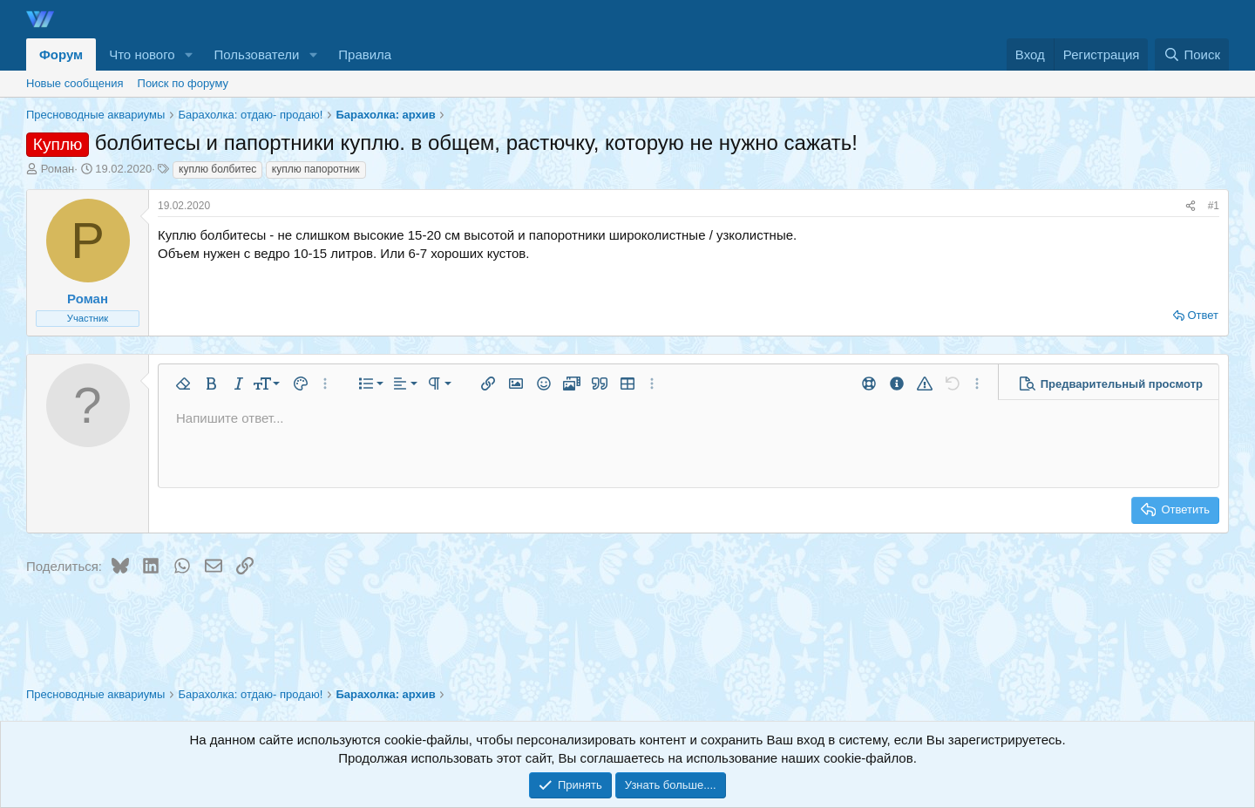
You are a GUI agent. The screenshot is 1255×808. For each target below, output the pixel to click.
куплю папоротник (316, 169)
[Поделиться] (1190, 206)
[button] (189, 54)
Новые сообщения (75, 83)
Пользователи (257, 54)
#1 (1213, 206)
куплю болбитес (217, 169)
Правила (364, 54)
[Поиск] (1192, 54)
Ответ (1202, 315)
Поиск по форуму (183, 83)
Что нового (141, 54)
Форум (61, 54)
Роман (58, 168)
